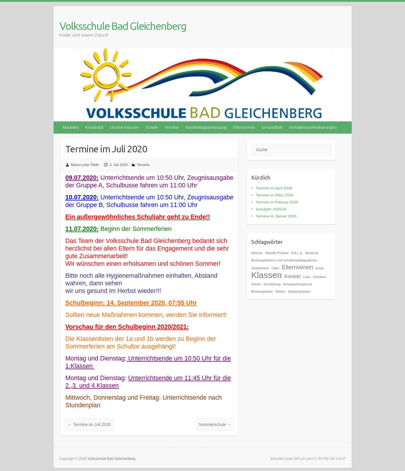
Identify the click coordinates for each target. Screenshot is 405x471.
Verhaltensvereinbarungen (312, 127)
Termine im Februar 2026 (277, 202)
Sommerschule (215, 424)
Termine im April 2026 (274, 188)
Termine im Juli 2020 (89, 424)
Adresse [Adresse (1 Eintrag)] (257, 253)
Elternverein (244, 127)
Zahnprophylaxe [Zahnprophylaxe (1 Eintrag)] (299, 291)
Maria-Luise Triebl (85, 165)
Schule (151, 127)
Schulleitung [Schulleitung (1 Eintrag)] (271, 284)
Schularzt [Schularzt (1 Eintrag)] (319, 277)
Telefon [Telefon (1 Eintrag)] (280, 291)
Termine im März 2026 (274, 195)
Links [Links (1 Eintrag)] (306, 277)
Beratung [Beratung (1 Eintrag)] (311, 253)
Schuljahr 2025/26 (271, 209)
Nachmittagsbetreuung (206, 127)
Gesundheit (272, 127)
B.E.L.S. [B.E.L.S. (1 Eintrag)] (297, 253)
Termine (171, 127)
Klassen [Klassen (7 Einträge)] (266, 275)
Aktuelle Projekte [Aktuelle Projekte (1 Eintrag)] (277, 253)
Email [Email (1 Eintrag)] (320, 268)
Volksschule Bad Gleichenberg (122, 26)
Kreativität (94, 127)
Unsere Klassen (124, 127)
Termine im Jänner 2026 (276, 216)
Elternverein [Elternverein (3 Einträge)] (297, 267)
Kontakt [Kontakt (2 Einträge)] (292, 276)
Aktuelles (70, 127)
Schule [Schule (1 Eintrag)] (256, 284)
